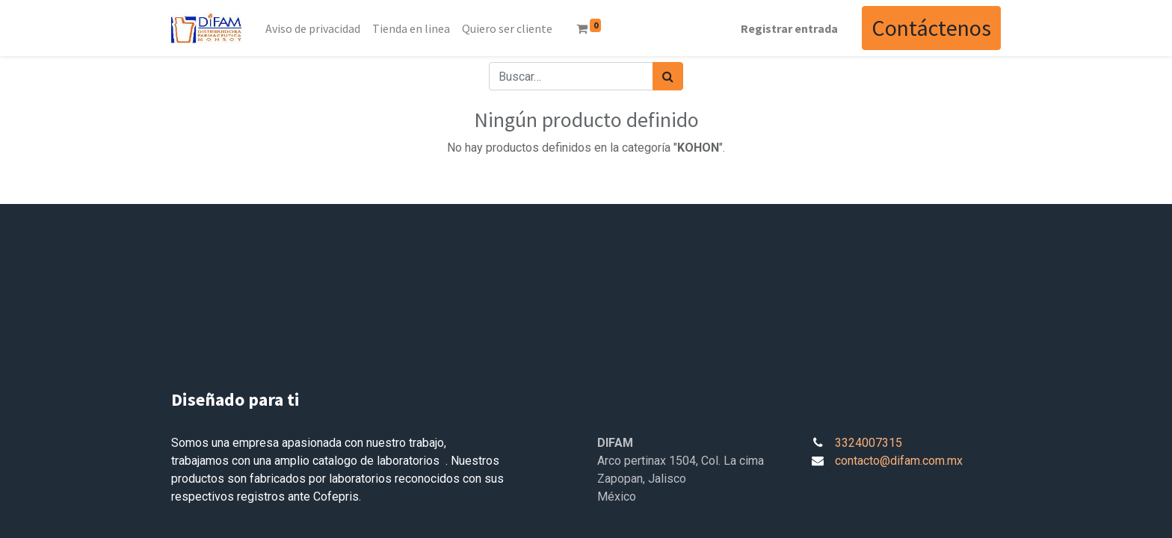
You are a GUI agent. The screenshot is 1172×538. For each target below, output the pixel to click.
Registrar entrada (789, 28)
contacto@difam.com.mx (899, 461)
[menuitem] (312, 28)
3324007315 (868, 443)
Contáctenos (931, 27)
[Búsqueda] (668, 76)
